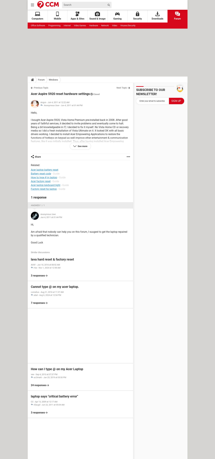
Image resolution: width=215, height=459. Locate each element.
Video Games (80, 25)
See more (82, 146)
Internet (67, 25)
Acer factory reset (41, 181)
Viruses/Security (127, 25)
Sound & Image (97, 16)
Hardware (93, 25)
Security (137, 16)
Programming (54, 25)
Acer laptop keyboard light (45, 185)
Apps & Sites (77, 16)
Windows (53, 79)
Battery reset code (41, 173)
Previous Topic (41, 87)
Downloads (157, 16)
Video (114, 25)
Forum (177, 16)
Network (105, 25)
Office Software (38, 25)
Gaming (117, 16)
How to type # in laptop (44, 177)
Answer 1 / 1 (38, 205)
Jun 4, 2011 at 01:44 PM (71, 105)
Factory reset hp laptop (44, 189)
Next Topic (122, 87)
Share (38, 157)
